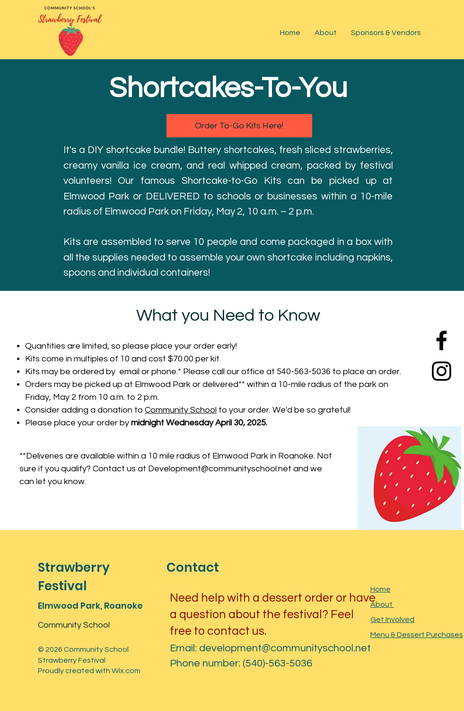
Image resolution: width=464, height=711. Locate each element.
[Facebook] (442, 340)
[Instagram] (442, 371)
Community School (181, 409)
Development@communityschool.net (219, 468)
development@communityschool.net (285, 648)
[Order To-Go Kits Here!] (239, 125)
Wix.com (126, 671)
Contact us (114, 468)
